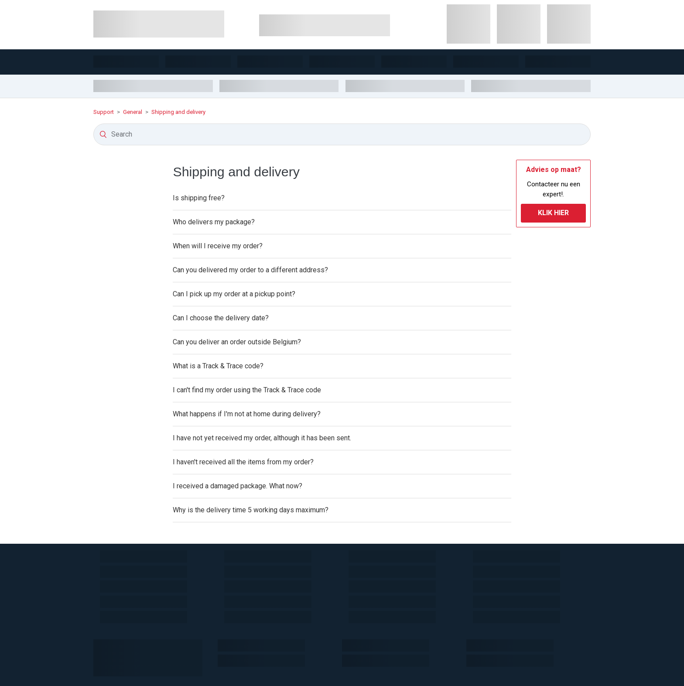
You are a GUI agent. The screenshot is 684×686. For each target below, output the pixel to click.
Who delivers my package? (214, 222)
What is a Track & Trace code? (218, 366)
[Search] (342, 134)
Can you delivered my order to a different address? (250, 270)
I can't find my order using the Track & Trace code (247, 390)
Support (104, 112)
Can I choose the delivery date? (221, 318)
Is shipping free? (199, 198)
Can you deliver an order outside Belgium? (237, 342)
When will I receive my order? (218, 246)
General (132, 112)
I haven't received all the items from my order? (243, 462)
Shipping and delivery (178, 112)
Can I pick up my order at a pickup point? (234, 294)
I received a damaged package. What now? (237, 486)
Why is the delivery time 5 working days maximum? (250, 510)
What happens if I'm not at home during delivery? (247, 414)
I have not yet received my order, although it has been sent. (262, 438)
